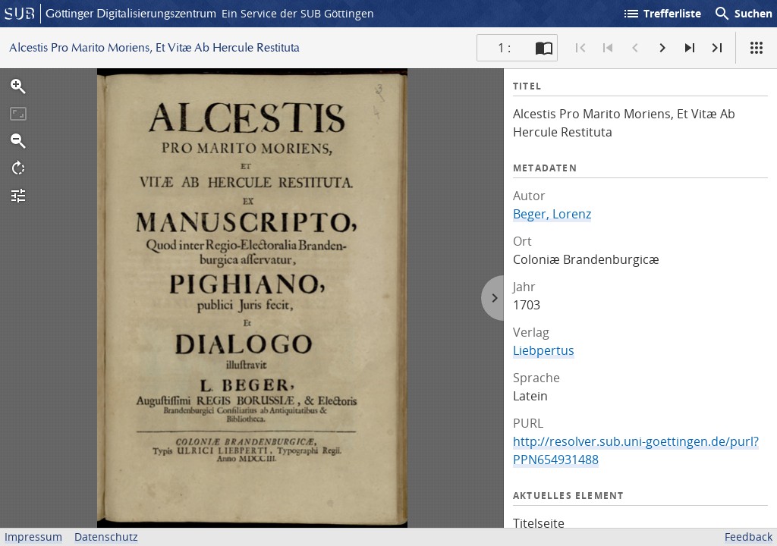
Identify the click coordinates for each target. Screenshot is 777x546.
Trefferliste (661, 14)
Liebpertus (543, 350)
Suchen (742, 14)
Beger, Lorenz (552, 214)
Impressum (33, 536)
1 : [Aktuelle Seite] (504, 47)
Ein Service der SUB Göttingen (298, 13)
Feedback (748, 536)
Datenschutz (106, 536)
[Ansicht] (756, 48)
